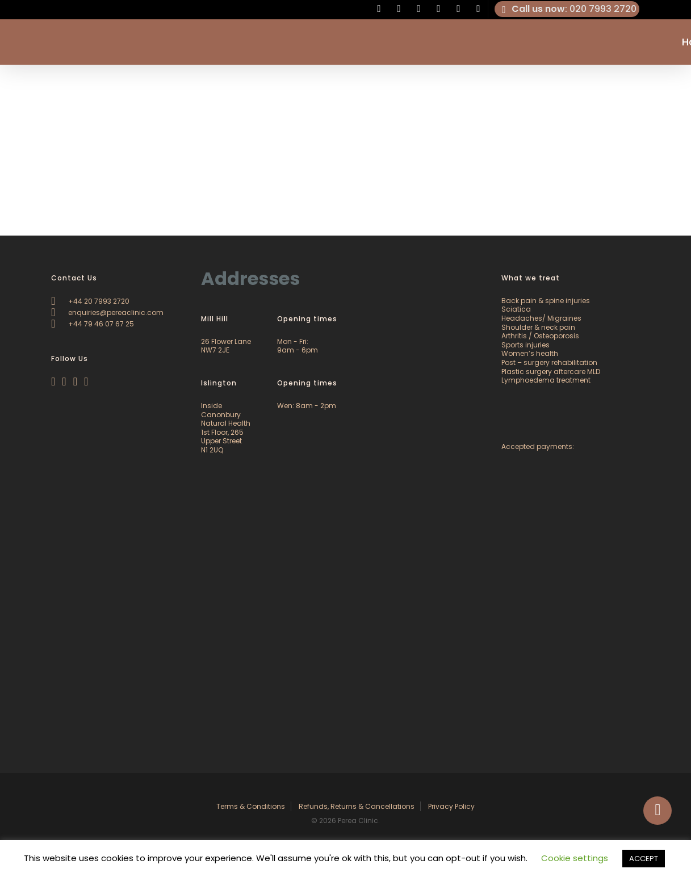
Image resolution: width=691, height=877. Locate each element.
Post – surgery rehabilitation (549, 362)
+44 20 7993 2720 (90, 301)
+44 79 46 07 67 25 (92, 324)
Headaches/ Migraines (541, 318)
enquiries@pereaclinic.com (107, 312)
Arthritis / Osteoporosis (540, 336)
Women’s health (529, 353)
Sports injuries (525, 345)
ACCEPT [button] (643, 858)
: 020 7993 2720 (567, 9)
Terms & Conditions (250, 806)
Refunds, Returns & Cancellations (356, 806)
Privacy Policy (451, 806)
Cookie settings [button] (574, 858)
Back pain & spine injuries (545, 300)
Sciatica (516, 309)
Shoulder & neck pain (538, 327)
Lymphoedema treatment (546, 380)
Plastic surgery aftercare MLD (550, 371)
